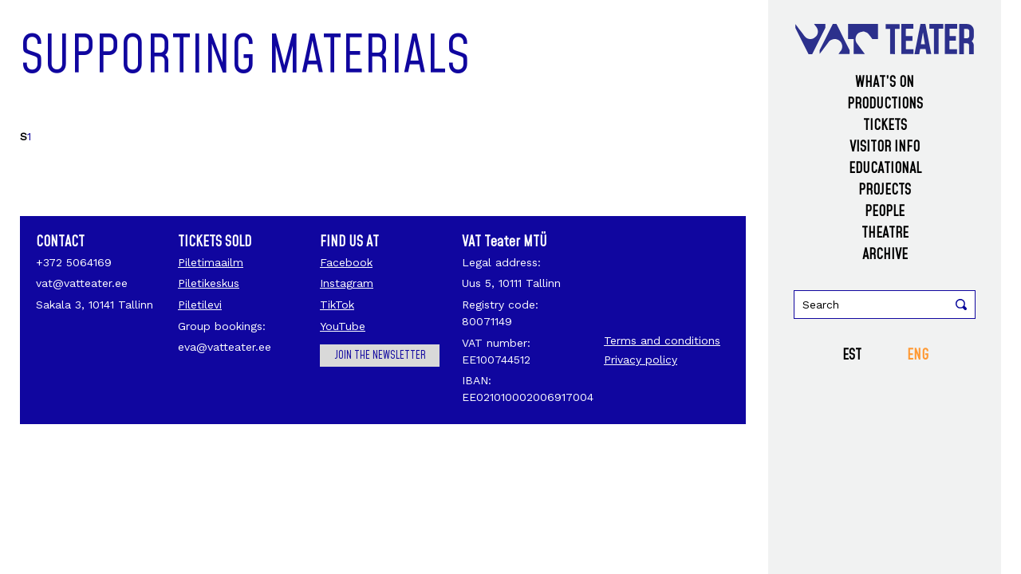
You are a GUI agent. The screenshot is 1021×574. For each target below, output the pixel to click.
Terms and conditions (662, 340)
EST (851, 355)
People (885, 212)
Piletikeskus (208, 283)
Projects (884, 190)
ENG (917, 355)
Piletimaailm (210, 262)
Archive (885, 255)
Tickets (885, 126)
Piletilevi (200, 304)
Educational (885, 169)
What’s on (884, 82)
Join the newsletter (380, 356)
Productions (885, 104)
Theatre (885, 233)
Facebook (346, 262)
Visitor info (885, 147)
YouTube (342, 326)
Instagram (346, 283)
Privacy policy (640, 359)
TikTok (337, 304)
